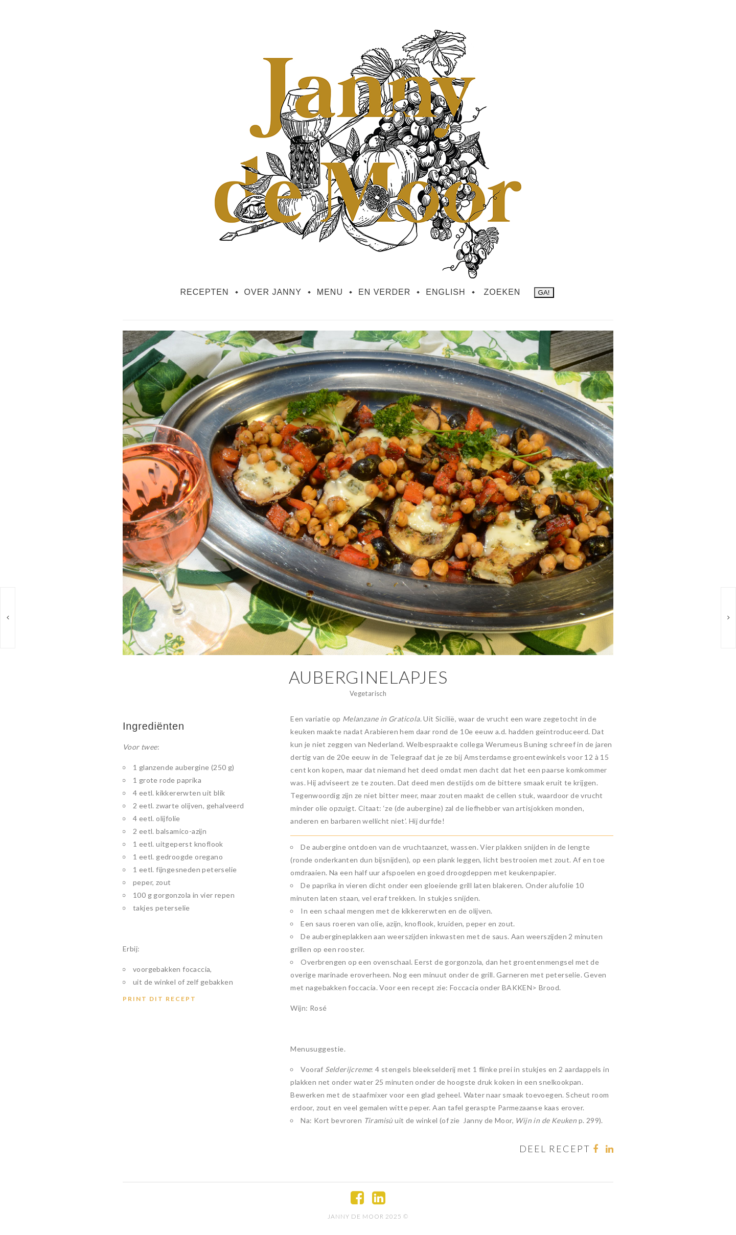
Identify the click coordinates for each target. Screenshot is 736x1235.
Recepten (204, 292)
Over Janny (273, 292)
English (445, 292)
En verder (384, 292)
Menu (330, 292)
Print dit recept (159, 999)
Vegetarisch (368, 693)
